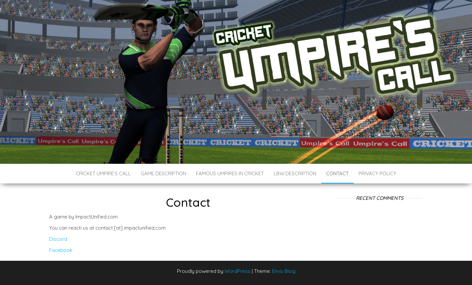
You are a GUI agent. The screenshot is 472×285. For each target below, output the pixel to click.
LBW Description (295, 173)
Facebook (60, 250)
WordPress (237, 271)
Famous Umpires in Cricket (230, 173)
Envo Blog (283, 271)
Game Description (163, 173)
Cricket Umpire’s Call (103, 173)
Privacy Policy (377, 173)
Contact (337, 173)
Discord (58, 239)
